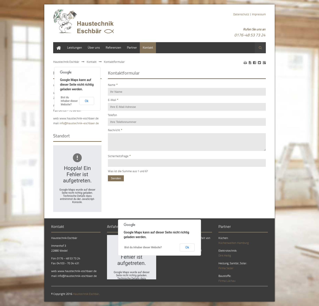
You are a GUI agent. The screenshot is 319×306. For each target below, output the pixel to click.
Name (113, 85)
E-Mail (113, 100)
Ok (87, 101)
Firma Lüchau (226, 281)
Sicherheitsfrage (119, 159)
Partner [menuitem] (132, 47)
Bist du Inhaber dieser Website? (69, 101)
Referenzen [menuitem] (113, 47)
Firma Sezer (225, 268)
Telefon (112, 115)
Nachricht (115, 130)
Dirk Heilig (224, 255)
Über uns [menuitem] (94, 47)
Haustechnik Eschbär (66, 62)
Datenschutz (241, 14)
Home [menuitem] (57, 44)
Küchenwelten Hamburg (233, 243)
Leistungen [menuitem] (74, 47)
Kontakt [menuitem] (148, 47)
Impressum (259, 14)
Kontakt (92, 62)
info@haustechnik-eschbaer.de (79, 123)
